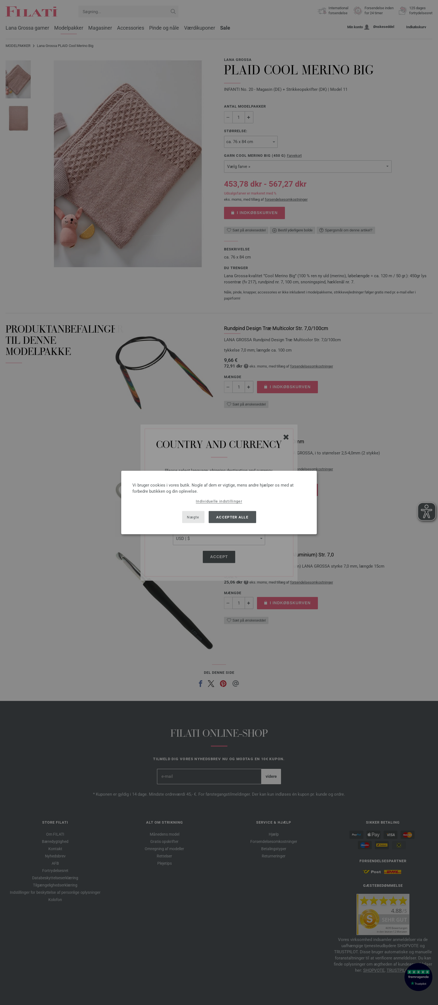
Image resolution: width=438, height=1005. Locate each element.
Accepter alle (232, 517)
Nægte (193, 517)
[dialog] (219, 502)
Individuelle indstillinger (219, 501)
